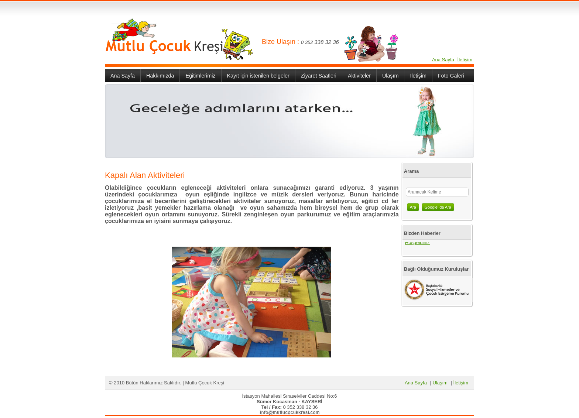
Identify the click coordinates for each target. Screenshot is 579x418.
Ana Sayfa (443, 59)
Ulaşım (390, 76)
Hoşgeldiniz (417, 243)
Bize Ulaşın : (281, 41)
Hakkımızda (160, 76)
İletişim (465, 59)
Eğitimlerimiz (200, 76)
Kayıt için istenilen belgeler (258, 76)
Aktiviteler (359, 76)
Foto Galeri (451, 76)
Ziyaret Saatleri (318, 76)
